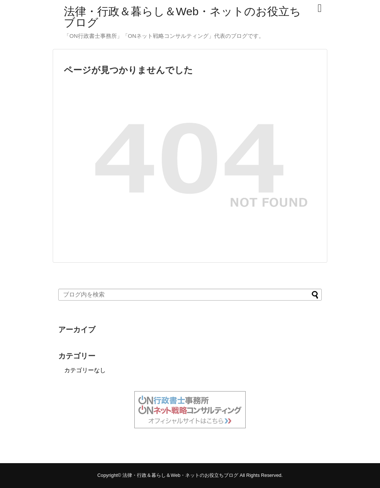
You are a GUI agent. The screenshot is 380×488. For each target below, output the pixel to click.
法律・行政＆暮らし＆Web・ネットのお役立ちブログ (182, 17)
